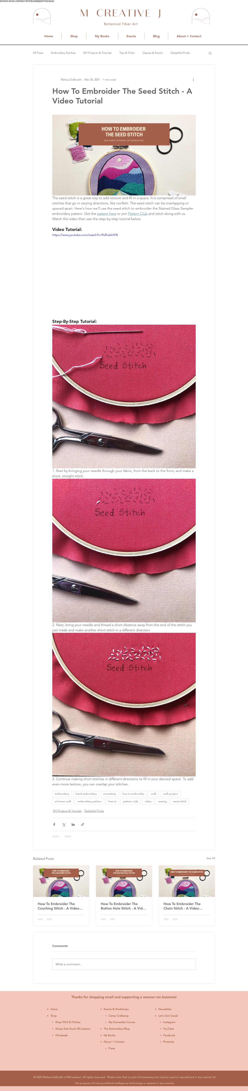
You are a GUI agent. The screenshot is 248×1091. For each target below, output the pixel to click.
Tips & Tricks (127, 53)
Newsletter (165, 1009)
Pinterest (168, 1041)
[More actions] (193, 79)
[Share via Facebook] (54, 824)
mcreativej (109, 793)
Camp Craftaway (118, 1015)
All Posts (38, 53)
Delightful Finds (180, 53)
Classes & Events (152, 53)
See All (211, 858)
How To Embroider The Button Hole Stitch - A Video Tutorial (124, 906)
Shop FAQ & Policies (67, 1022)
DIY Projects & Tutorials (97, 53)
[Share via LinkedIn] (73, 824)
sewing (162, 801)
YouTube (168, 1028)
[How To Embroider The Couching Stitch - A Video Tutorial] (61, 881)
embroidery (62, 793)
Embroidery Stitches (63, 53)
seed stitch (180, 801)
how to (112, 801)
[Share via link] (82, 824)
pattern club (130, 801)
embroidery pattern (90, 801)
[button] (210, 53)
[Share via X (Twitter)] (63, 824)
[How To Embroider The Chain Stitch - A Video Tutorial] (187, 881)
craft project (170, 793)
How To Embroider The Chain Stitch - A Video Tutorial (182, 906)
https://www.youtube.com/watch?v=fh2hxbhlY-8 (85, 235)
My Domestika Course (121, 1022)
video (148, 801)
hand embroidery (86, 793)
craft (153, 793)
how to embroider (133, 793)
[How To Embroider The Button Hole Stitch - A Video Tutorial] (124, 881)
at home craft (63, 801)
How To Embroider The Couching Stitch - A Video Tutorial (58, 906)
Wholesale (61, 1035)
